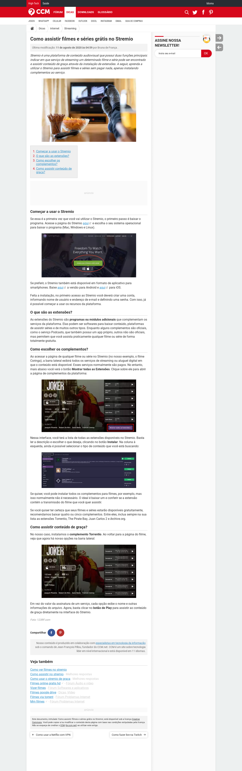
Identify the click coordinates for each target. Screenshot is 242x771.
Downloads (86, 12)
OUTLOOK (82, 21)
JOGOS (31, 21)
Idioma (210, 3)
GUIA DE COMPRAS (134, 21)
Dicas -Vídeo (66, 692)
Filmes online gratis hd (45, 683)
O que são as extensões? (52, 156)
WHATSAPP (44, 21)
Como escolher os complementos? (48, 162)
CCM (62, 725)
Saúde (46, 3)
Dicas (70, 12)
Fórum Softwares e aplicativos (68, 688)
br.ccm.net (71, 725)
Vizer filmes (38, 688)
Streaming (70, 28)
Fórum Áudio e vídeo (79, 683)
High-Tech (33, 3)
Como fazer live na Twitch (127, 734)
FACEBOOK (70, 21)
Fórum (58, 12)
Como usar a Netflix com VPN (53, 734)
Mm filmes (37, 701)
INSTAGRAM (106, 21)
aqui (86, 223)
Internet (54, 28)
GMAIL (119, 21)
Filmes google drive (43, 692)
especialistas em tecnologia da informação (121, 643)
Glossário (105, 12)
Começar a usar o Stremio (53, 151)
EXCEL (94, 21)
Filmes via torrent (41, 697)
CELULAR (57, 21)
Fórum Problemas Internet (73, 697)
